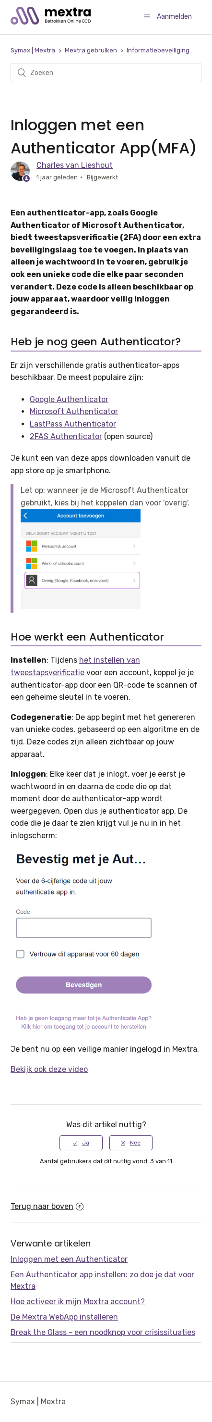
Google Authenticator (69, 399)
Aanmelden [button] (174, 17)
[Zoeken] (106, 72)
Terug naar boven (47, 1206)
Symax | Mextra (33, 50)
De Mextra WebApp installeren (64, 1316)
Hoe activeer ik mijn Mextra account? (78, 1301)
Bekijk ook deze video (49, 1069)
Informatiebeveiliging (158, 50)
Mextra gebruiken (91, 50)
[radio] (81, 1142)
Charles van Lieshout (74, 165)
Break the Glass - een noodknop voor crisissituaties (103, 1332)
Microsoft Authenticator (74, 411)
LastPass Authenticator (73, 423)
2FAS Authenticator (66, 436)
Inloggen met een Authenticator (69, 1259)
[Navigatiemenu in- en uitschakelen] (147, 16)
